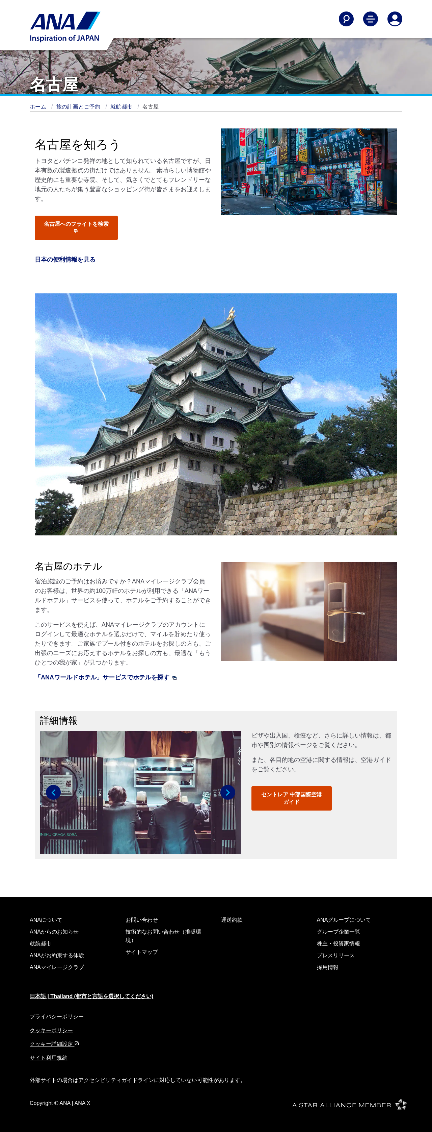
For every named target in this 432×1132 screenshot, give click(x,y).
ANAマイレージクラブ (57, 967)
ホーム (39, 107)
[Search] (346, 18)
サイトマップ (142, 952)
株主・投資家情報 (338, 943)
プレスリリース (336, 955)
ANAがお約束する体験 (57, 955)
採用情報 (328, 967)
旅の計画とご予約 (79, 107)
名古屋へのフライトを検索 (76, 227)
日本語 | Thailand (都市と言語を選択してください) (91, 996)
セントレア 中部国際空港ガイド (291, 798)
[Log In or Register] (394, 18)
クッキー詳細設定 (55, 1044)
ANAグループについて (344, 920)
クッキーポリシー (51, 1030)
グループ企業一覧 (338, 932)
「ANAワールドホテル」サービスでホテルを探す (106, 677)
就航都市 (122, 107)
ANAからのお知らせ (54, 932)
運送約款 (232, 920)
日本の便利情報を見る (65, 259)
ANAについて (46, 920)
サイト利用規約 (49, 1058)
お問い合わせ (142, 920)
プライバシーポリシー (57, 1016)
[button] (53, 792)
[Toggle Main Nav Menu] (370, 18)
